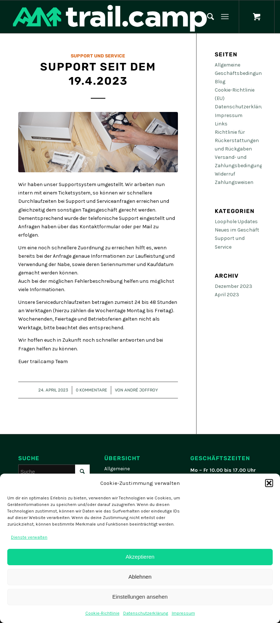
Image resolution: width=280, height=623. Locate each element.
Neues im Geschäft (237, 230)
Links (221, 124)
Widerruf (225, 174)
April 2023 (227, 295)
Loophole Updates (236, 221)
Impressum (183, 613)
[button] (269, 483)
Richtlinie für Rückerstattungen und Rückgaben (237, 140)
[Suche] (207, 16)
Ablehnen (139, 577)
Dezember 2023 (233, 286)
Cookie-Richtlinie (102, 613)
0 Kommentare (91, 390)
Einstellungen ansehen (140, 597)
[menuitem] (207, 16)
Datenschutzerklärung (145, 613)
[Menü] (225, 17)
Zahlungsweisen (234, 182)
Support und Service (98, 56)
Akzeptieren (139, 557)
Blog (220, 82)
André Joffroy (141, 390)
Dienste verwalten (29, 537)
